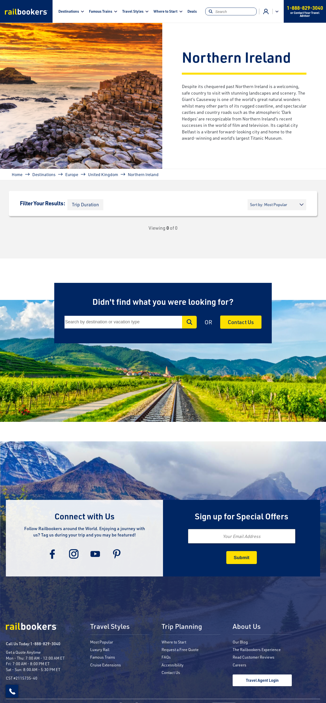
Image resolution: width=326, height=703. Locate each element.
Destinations (68, 11)
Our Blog (240, 641)
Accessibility (173, 664)
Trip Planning (182, 627)
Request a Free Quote (180, 649)
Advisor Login (266, 11)
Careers (239, 664)
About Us (247, 627)
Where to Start (165, 11)
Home (17, 174)
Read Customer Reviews (253, 657)
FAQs (166, 657)
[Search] (231, 11)
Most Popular (101, 641)
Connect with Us (84, 516)
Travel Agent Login (262, 680)
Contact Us (241, 322)
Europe (71, 174)
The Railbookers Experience (257, 649)
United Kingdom (103, 174)
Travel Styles (132, 11)
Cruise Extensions (105, 664)
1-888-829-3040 (45, 643)
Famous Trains (100, 11)
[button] (85, 204)
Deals (192, 11)
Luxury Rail (99, 649)
